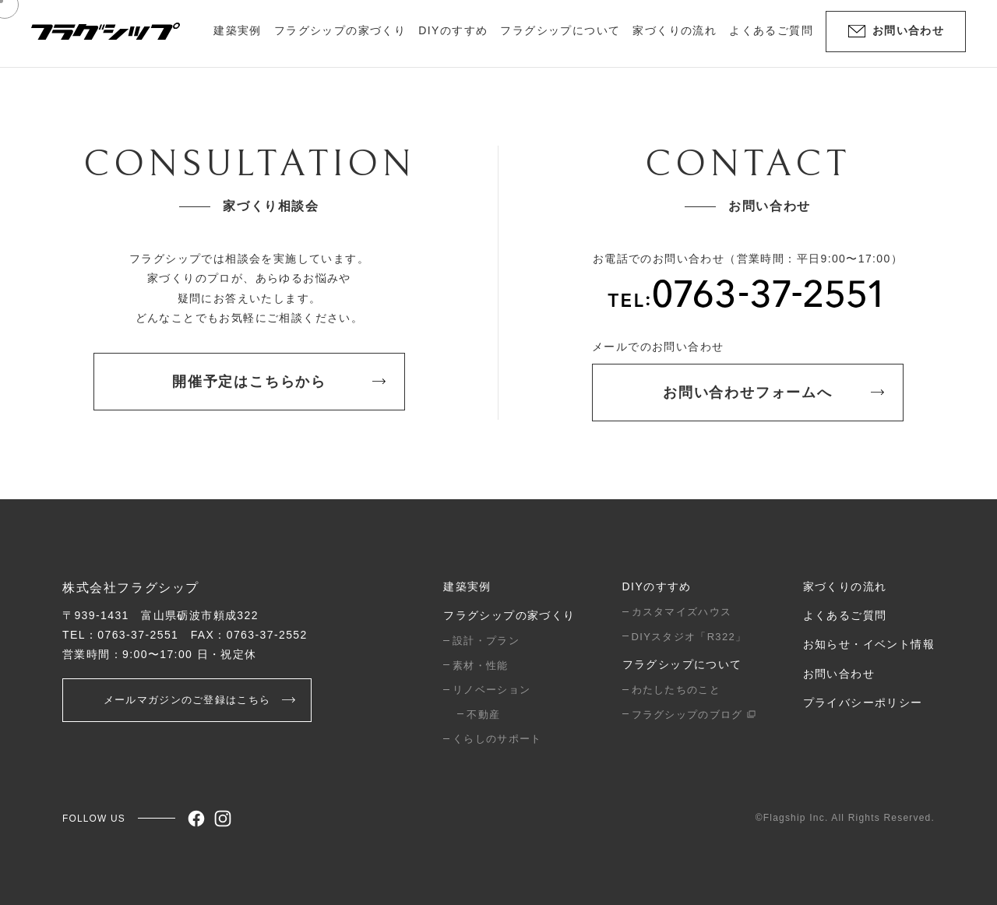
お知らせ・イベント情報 (869, 644)
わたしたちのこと (676, 689)
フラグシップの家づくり (509, 615)
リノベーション (491, 689)
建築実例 (237, 30)
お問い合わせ (839, 673)
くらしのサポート (497, 739)
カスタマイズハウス (682, 612)
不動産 (483, 714)
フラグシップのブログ (694, 714)
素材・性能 (481, 665)
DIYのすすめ (657, 586)
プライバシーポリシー (863, 702)
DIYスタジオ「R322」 (689, 637)
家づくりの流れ (674, 30)
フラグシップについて (682, 664)
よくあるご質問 (771, 30)
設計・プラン (486, 640)
